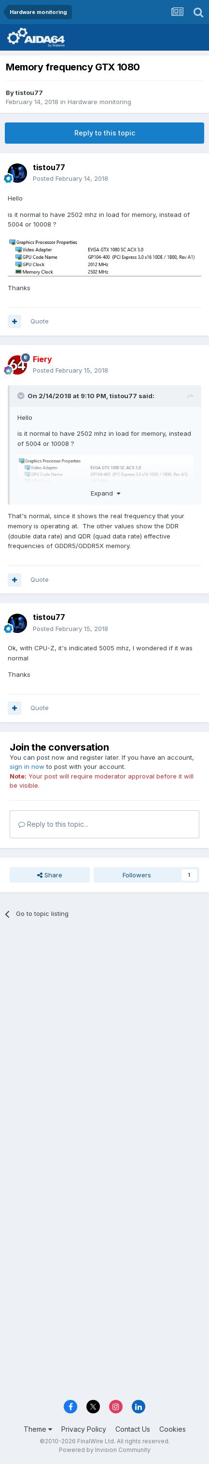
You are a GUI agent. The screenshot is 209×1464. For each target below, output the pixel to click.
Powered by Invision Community (105, 1449)
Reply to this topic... (53, 824)
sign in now (27, 766)
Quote (39, 321)
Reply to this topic (104, 133)
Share (49, 875)
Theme (38, 1429)
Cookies (172, 1429)
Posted (70, 178)
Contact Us (132, 1429)
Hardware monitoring (99, 102)
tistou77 (29, 92)
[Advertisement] (104, 1038)
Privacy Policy (83, 1429)
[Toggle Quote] (21, 396)
